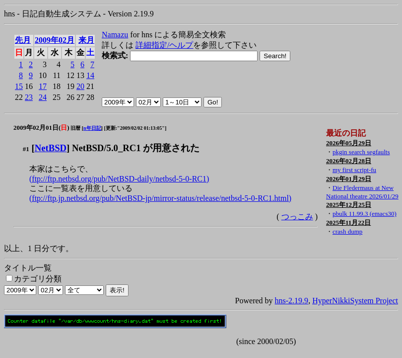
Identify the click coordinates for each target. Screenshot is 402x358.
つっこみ (297, 216)
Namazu (115, 34)
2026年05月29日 (348, 143)
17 (43, 86)
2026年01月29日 (348, 178)
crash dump (347, 231)
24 (43, 97)
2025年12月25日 (348, 204)
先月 (23, 40)
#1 (26, 149)
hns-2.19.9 (292, 300)
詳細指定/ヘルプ (164, 45)
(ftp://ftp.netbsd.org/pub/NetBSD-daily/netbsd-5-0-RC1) (119, 179)
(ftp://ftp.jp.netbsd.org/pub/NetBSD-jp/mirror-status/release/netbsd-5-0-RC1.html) (160, 198)
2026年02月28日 (348, 161)
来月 (86, 40)
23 (29, 97)
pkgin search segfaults (361, 152)
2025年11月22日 (348, 222)
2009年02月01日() (41, 127)
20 (80, 86)
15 (19, 86)
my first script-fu (354, 170)
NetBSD (51, 148)
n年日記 (92, 128)
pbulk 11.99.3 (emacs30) (365, 213)
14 (90, 75)
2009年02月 (54, 40)
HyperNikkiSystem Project (355, 300)
